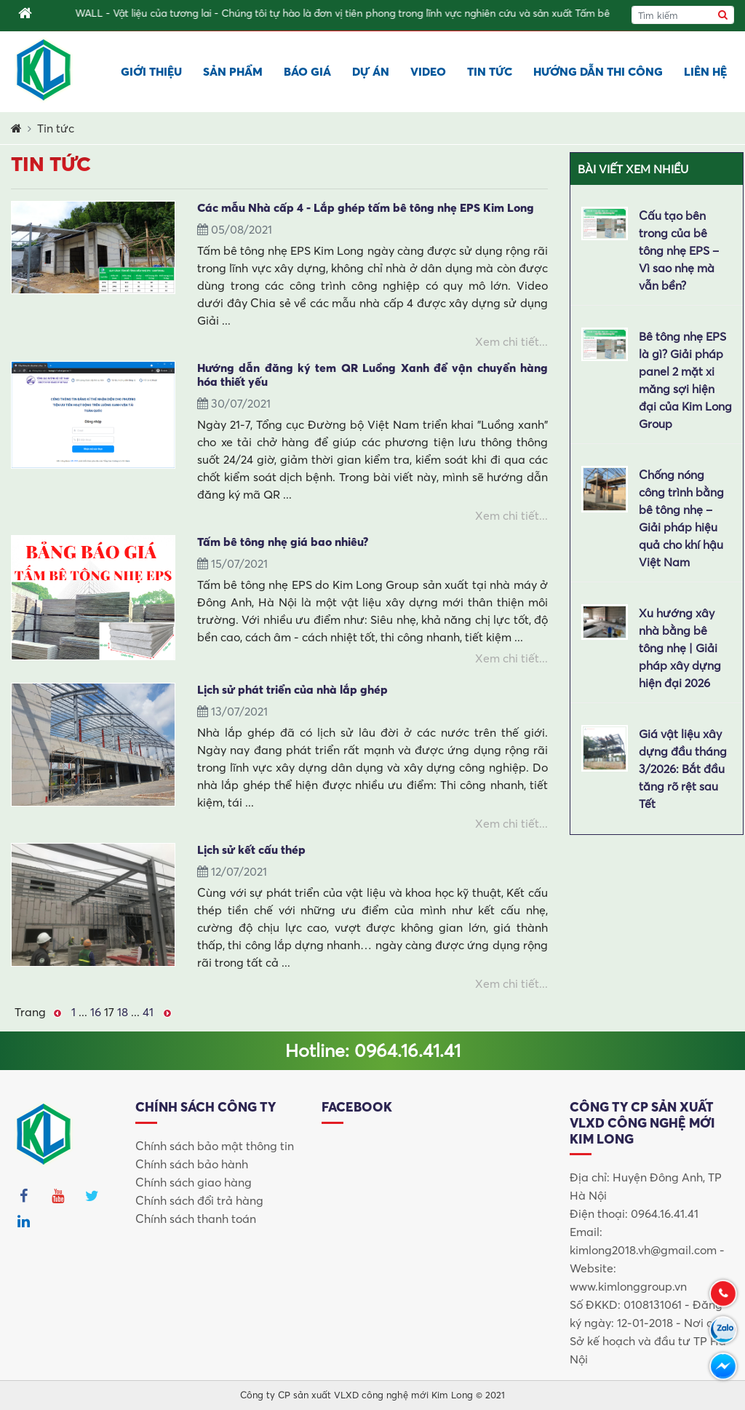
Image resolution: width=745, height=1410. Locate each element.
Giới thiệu (151, 71)
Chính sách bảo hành (191, 1164)
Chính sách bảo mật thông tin (214, 1145)
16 (95, 1012)
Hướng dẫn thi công (598, 71)
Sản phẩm (233, 71)
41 (148, 1012)
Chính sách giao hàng (193, 1182)
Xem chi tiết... (511, 341)
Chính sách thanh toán (195, 1218)
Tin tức (489, 71)
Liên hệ (705, 71)
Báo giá (307, 71)
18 (122, 1012)
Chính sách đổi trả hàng (199, 1200)
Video (428, 71)
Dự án (370, 71)
